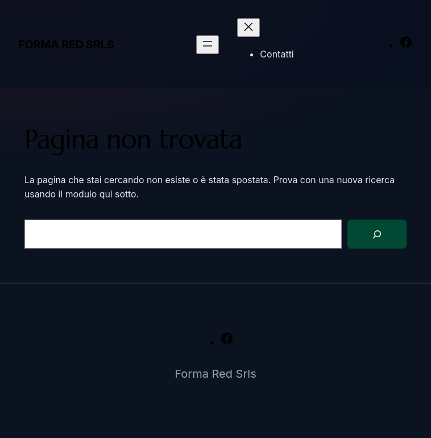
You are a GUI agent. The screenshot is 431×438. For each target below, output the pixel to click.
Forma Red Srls (66, 44)
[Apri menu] (207, 44)
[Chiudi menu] (248, 27)
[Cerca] (377, 234)
